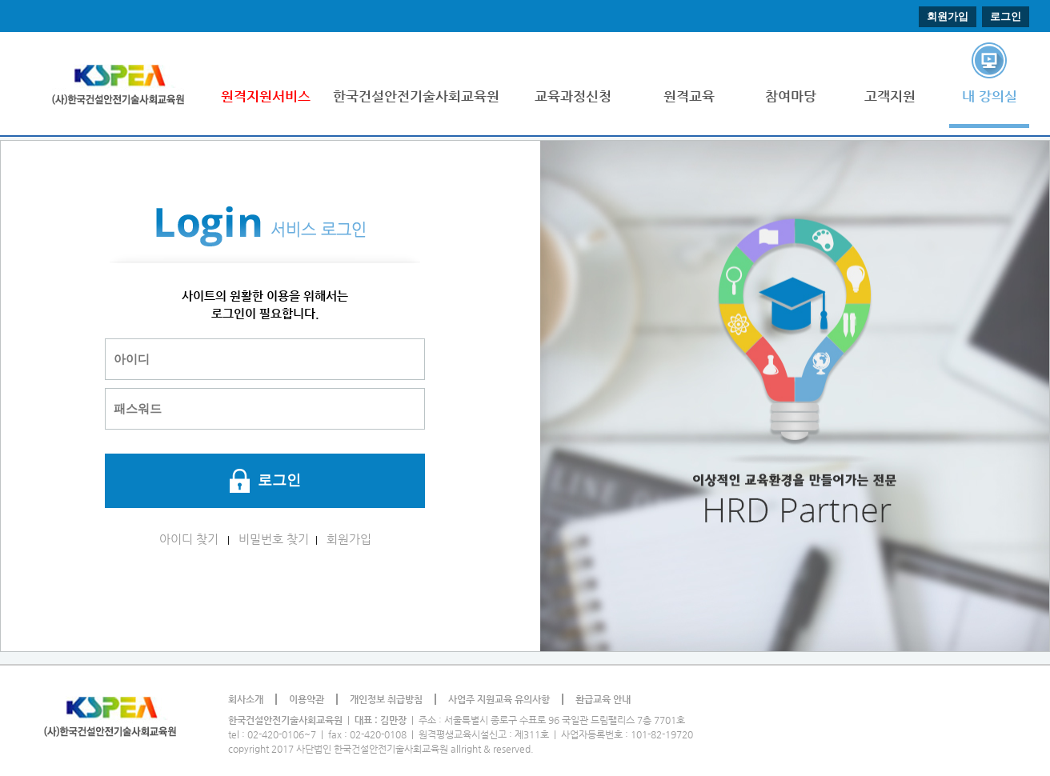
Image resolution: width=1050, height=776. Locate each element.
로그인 (1005, 16)
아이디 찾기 (188, 539)
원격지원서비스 (266, 96)
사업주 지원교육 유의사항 (499, 699)
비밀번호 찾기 (273, 539)
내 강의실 (989, 96)
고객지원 (890, 96)
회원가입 (947, 16)
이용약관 (306, 699)
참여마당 (790, 96)
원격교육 (689, 96)
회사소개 (245, 699)
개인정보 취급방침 (386, 699)
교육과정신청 (573, 96)
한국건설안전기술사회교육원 (416, 96)
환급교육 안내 (603, 699)
